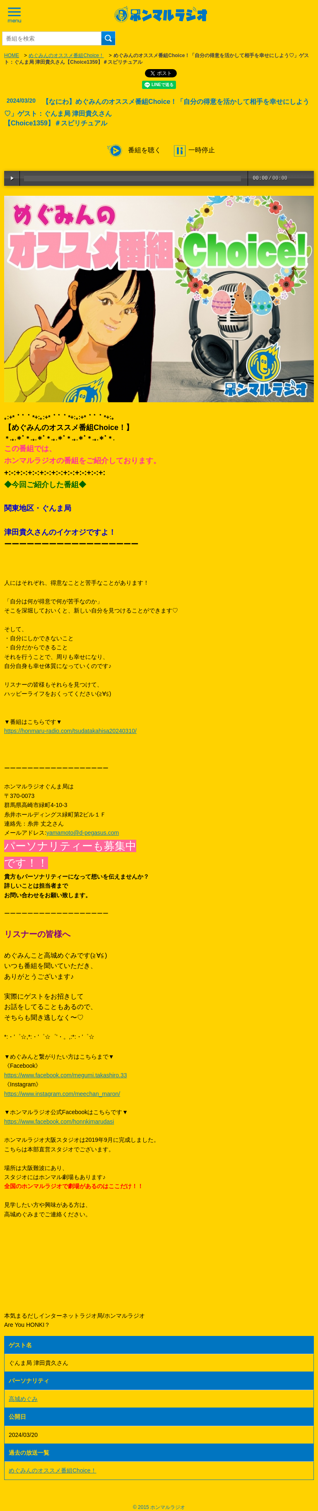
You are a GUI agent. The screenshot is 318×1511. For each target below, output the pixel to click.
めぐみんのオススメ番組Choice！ (66, 55)
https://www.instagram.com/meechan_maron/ (62, 1094)
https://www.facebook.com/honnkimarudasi (59, 1121)
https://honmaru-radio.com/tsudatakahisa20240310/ (70, 731)
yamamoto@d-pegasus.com (82, 832)
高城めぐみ (23, 1399)
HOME (11, 55)
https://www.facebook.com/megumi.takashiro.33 (65, 1075)
